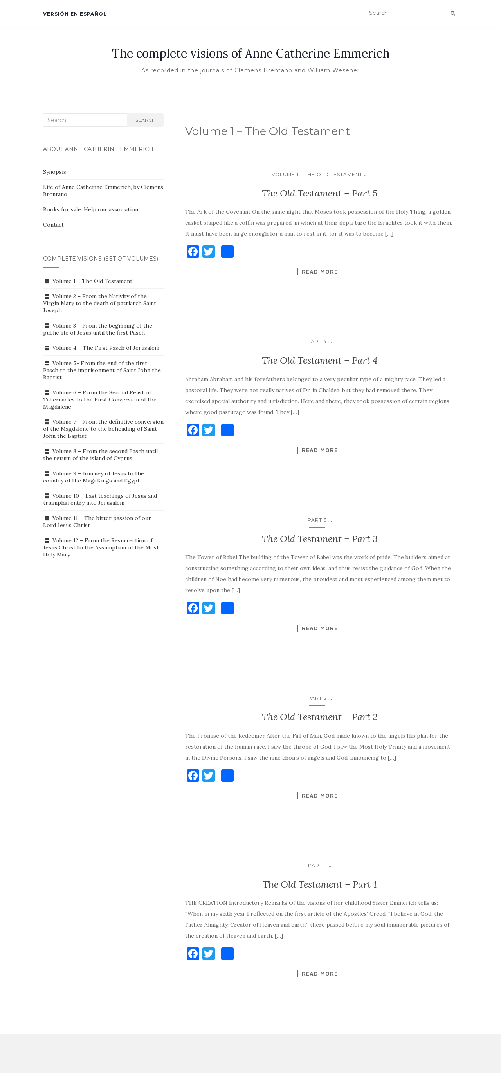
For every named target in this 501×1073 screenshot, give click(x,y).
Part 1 (317, 865)
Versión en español (75, 14)
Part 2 (317, 698)
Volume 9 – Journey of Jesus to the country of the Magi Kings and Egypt (93, 477)
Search (145, 120)
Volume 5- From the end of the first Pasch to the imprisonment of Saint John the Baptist (102, 370)
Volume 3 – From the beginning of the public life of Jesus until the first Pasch (97, 329)
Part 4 (317, 341)
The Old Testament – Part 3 (320, 539)
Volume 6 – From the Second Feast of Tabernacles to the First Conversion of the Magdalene (100, 399)
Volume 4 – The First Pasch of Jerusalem (105, 347)
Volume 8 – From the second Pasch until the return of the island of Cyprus (100, 455)
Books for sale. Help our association (90, 209)
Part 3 (317, 520)
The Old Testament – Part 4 (320, 360)
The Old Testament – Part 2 (320, 717)
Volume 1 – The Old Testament (317, 174)
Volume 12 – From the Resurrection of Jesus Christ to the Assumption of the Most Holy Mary (101, 547)
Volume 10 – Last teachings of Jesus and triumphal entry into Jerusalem (100, 499)
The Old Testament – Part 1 (320, 884)
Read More (320, 271)
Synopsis (54, 171)
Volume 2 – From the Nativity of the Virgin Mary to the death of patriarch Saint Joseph (99, 303)
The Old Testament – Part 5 (320, 193)
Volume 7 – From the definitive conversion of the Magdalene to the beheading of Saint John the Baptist (103, 428)
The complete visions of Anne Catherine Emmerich (250, 53)
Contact (53, 224)
